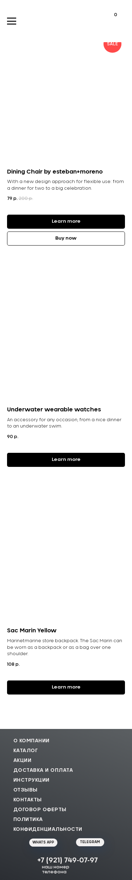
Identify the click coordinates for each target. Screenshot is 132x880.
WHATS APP (43, 842)
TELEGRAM (90, 842)
